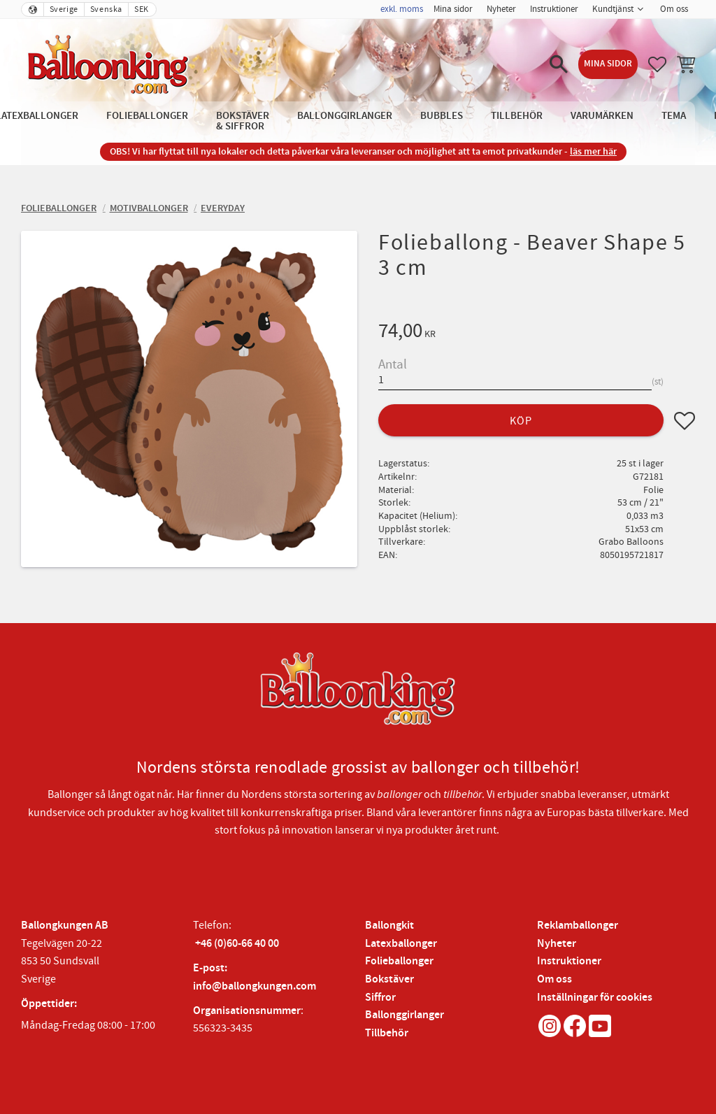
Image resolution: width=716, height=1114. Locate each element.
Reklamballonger (577, 925)
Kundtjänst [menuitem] (612, 9)
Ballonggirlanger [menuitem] (344, 115)
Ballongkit (389, 925)
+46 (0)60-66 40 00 (237, 943)
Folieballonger (399, 961)
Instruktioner (569, 961)
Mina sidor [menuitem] (453, 9)
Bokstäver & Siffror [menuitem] (242, 121)
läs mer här (593, 151)
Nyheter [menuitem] (501, 9)
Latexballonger (401, 943)
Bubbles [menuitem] (441, 115)
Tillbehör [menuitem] (517, 115)
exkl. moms (401, 9)
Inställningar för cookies (594, 997)
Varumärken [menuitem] (602, 115)
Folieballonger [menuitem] (147, 115)
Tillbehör (386, 1033)
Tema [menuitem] (673, 115)
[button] (559, 64)
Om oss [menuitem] (674, 9)
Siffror (380, 997)
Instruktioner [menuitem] (554, 9)
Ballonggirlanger (404, 1015)
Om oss (554, 979)
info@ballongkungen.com (254, 986)
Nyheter (556, 943)
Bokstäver (389, 979)
